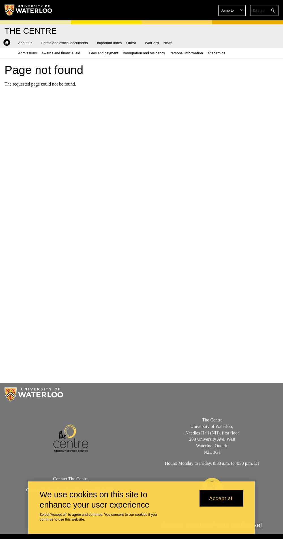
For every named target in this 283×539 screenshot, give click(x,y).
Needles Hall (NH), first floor (212, 433)
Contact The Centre (71, 478)
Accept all (221, 501)
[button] (232, 10)
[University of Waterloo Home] (29, 10)
